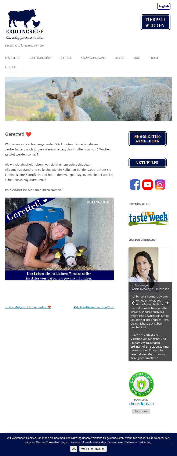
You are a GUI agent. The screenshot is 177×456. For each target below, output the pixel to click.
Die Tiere (66, 58)
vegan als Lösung (93, 58)
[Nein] (172, 444)
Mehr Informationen (93, 448)
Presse (154, 58)
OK (74, 448)
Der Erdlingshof (40, 58)
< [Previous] (134, 303)
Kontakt (11, 67)
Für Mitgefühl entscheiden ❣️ (28, 307)
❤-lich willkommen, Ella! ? (93, 307)
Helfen (119, 58)
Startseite (12, 58)
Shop (137, 58)
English (164, 6)
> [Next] (166, 303)
